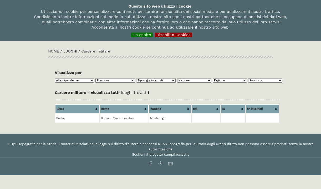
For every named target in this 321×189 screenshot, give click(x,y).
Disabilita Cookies (173, 35)
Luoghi (70, 51)
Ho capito (142, 35)
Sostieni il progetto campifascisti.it (160, 154)
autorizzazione (160, 149)
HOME (54, 51)
